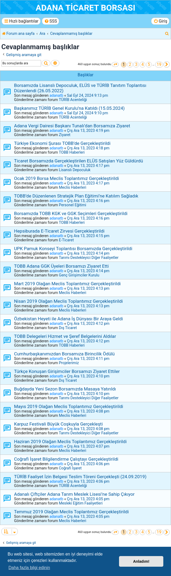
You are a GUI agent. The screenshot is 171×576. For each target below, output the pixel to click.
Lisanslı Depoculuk (74, 170)
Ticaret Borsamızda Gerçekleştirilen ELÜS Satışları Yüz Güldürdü (78, 160)
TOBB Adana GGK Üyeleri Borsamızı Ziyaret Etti (61, 266)
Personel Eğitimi (72, 205)
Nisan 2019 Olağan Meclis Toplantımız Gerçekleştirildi (68, 301)
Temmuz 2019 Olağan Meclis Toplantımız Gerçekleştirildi (71, 511)
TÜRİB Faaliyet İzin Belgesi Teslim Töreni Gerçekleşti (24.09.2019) (80, 476)
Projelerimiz (69, 363)
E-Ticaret (66, 240)
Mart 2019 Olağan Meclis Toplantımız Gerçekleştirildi (67, 283)
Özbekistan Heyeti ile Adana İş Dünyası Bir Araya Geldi (68, 318)
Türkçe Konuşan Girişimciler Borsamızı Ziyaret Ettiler (67, 371)
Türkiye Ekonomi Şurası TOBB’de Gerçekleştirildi (62, 143)
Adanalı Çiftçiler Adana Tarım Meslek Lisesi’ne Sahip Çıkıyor (74, 494)
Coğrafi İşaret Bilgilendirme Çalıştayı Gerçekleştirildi (66, 459)
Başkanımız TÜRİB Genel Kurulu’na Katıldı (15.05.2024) (69, 108)
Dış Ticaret (68, 328)
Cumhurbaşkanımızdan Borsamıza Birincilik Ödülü (64, 353)
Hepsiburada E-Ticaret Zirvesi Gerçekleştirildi (59, 231)
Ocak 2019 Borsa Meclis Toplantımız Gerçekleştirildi (66, 178)
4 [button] (142, 64)
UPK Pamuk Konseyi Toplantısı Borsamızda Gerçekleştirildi (73, 248)
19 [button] (159, 64)
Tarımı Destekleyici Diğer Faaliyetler (89, 257)
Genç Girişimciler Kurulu (79, 275)
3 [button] (136, 64)
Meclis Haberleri (72, 187)
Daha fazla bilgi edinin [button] (29, 567)
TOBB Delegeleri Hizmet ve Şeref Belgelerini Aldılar (65, 336)
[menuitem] (50, 21)
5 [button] (149, 64)
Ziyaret (64, 135)
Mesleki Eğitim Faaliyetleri (81, 503)
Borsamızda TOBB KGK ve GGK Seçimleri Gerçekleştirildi (71, 213)
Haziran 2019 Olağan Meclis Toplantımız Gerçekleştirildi (70, 441)
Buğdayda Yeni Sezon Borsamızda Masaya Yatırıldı (65, 389)
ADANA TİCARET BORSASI (85, 8)
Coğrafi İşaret (70, 468)
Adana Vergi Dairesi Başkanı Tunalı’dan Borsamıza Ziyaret (72, 125)
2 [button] (130, 64)
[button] (115, 64)
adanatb (56, 95)
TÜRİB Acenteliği (73, 100)
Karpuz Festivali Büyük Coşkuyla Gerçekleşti (58, 424)
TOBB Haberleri (72, 152)
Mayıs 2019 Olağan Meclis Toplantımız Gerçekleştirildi (68, 406)
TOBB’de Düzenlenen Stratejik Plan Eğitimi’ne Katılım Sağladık (76, 196)
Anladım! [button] (141, 561)
